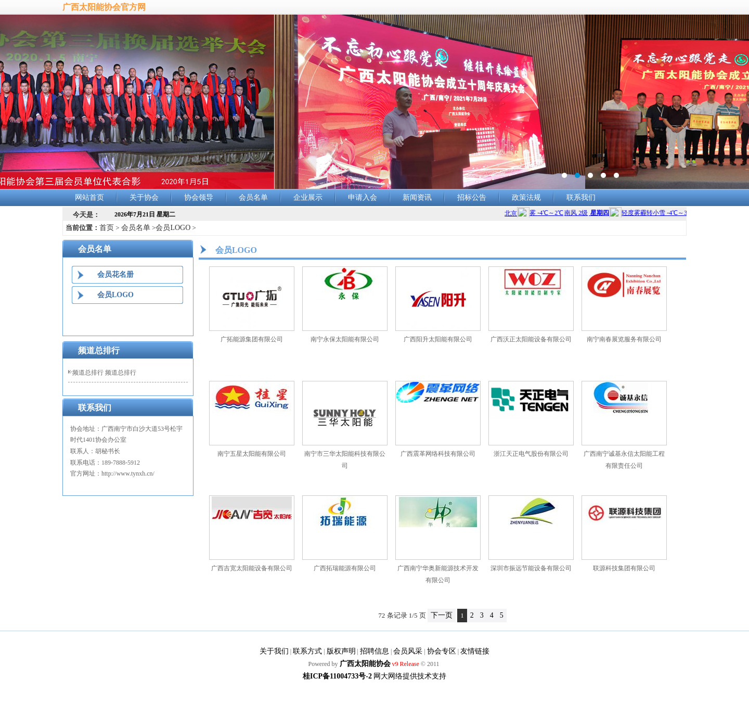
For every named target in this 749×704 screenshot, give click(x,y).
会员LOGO (173, 228)
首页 (106, 228)
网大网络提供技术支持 (409, 676)
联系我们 (581, 197)
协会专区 (441, 651)
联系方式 (307, 651)
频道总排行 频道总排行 (104, 372)
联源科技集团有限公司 (624, 568)
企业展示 (307, 197)
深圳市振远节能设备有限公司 (531, 568)
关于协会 (144, 197)
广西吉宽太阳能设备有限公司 (251, 568)
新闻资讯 (417, 197)
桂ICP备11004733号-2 (337, 676)
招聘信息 (374, 651)
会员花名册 (115, 274)
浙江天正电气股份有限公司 (531, 453)
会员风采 (407, 651)
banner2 (374, 102)
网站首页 (89, 197)
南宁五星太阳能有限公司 (251, 453)
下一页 (442, 615)
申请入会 (362, 197)
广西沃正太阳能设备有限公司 (531, 339)
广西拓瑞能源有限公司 (345, 568)
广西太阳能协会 (365, 664)
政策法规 (526, 197)
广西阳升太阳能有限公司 (438, 339)
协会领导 (198, 197)
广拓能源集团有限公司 (252, 339)
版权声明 (341, 651)
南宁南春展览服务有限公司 (624, 339)
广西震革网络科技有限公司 (438, 453)
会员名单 (253, 197)
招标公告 (471, 197)
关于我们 (274, 651)
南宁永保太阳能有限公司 (345, 339)
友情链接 (474, 651)
